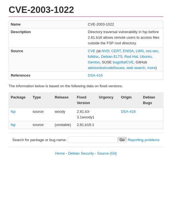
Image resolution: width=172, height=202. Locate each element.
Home (60, 153)
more (151, 68)
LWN (140, 51)
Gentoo (94, 62)
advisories (96, 68)
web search (136, 68)
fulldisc (93, 56)
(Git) (113, 153)
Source (103, 153)
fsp (13, 111)
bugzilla (119, 62)
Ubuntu (146, 56)
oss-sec (152, 51)
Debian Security (81, 153)
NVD (105, 51)
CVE (91, 51)
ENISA (128, 51)
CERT (116, 51)
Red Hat (131, 56)
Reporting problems (143, 140)
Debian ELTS (111, 56)
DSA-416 (95, 75)
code (109, 68)
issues (119, 68)
